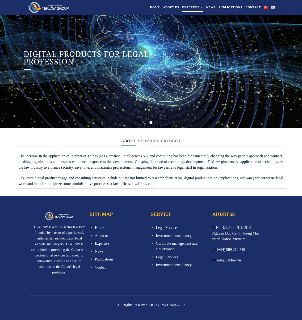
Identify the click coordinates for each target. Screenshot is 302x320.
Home (155, 7)
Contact (253, 7)
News (210, 7)
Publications (230, 7)
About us (171, 7)
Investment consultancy (174, 236)
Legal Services (167, 228)
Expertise (192, 7)
